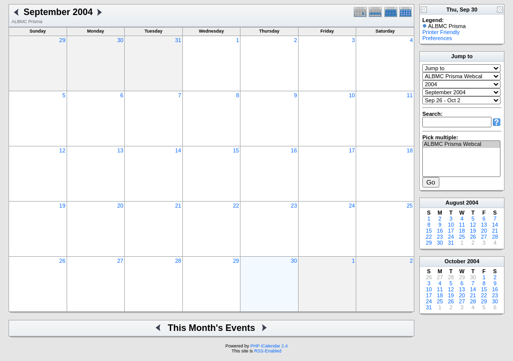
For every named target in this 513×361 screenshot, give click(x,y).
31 (178, 40)
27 (120, 261)
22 (236, 206)
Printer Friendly (441, 32)
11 (410, 95)
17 (352, 150)
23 (294, 206)
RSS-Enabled (268, 350)
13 (120, 150)
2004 (472, 203)
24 (352, 206)
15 (236, 150)
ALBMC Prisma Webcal (461, 144)
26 (62, 261)
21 (178, 206)
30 (120, 40)
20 (120, 206)
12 (62, 150)
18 (410, 150)
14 (178, 150)
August (454, 203)
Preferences (437, 38)
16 (294, 150)
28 (178, 261)
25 (410, 206)
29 (62, 40)
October (454, 261)
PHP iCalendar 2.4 (269, 345)
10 (352, 95)
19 (62, 206)
